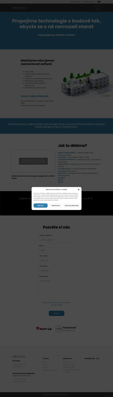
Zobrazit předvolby (72, 205)
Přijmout (40, 205)
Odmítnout (55, 205)
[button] (79, 189)
